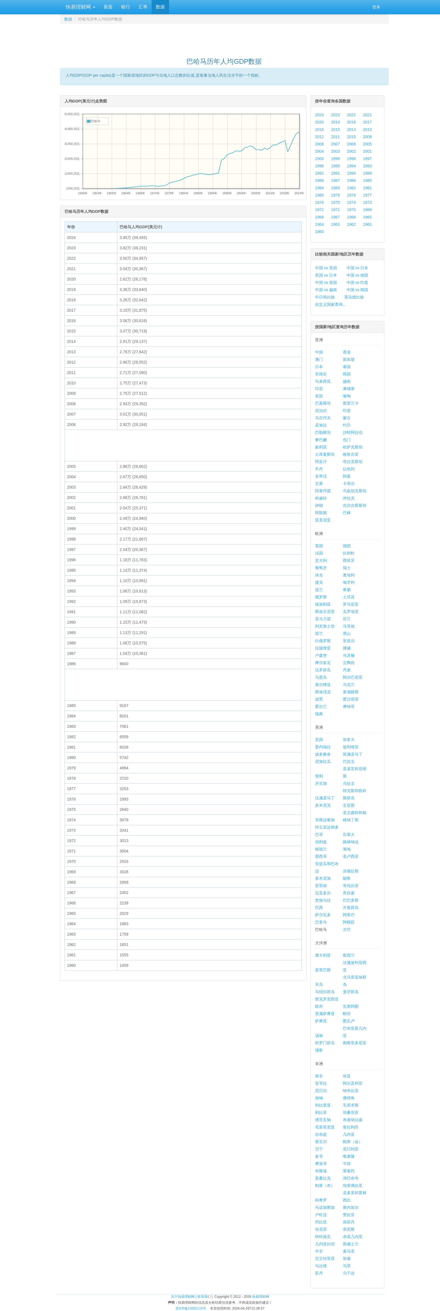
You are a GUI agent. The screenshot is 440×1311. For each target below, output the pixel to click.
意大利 (321, 560)
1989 (367, 173)
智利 (319, 776)
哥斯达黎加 (325, 820)
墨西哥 (321, 856)
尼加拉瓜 (323, 761)
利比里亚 (323, 1105)
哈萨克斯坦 (353, 447)
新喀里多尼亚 (354, 1043)
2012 (319, 136)
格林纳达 (351, 842)
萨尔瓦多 (323, 915)
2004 (319, 151)
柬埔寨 (349, 388)
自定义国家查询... (330, 304)
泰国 (347, 366)
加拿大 (349, 739)
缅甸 (347, 396)
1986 (351, 180)
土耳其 (349, 597)
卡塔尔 (349, 483)
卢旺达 (321, 1214)
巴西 (319, 907)
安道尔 (349, 641)
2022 (351, 115)
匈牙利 (349, 582)
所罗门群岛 (325, 1043)
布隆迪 (321, 1171)
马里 (347, 1266)
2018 (351, 122)
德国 (347, 546)
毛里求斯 (351, 1105)
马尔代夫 (323, 418)
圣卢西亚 (351, 856)
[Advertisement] (224, 38)
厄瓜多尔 (323, 893)
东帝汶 (321, 476)
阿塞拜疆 (323, 491)
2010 (351, 136)
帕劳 (347, 1013)
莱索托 (349, 1171)
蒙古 (347, 418)
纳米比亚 (351, 1090)
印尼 (319, 388)
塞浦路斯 (351, 692)
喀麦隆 (349, 1156)
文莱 (319, 483)
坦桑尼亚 (351, 1112)
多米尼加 (323, 878)
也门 (347, 439)
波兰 (319, 589)
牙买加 (321, 783)
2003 (335, 151)
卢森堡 (321, 655)
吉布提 (321, 1134)
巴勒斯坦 (323, 432)
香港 (347, 352)
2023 (335, 115)
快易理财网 (79, 7)
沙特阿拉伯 (353, 432)
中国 (319, 352)
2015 (335, 129)
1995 (335, 166)
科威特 (321, 498)
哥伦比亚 (351, 885)
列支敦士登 (325, 626)
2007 (335, 144)
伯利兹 (321, 842)
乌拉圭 (349, 783)
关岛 (319, 984)
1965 (367, 217)
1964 (319, 224)
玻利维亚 (351, 747)
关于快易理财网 (183, 1297)
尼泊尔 (321, 410)
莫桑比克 (323, 1178)
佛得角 (349, 1098)
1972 (319, 210)
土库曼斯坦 (325, 454)
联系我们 (204, 1297)
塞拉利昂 (351, 1127)
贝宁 (319, 1149)
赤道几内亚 (353, 1236)
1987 (335, 180)
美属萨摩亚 (325, 1013)
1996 (319, 166)
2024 (319, 115)
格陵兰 (321, 849)
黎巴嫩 (321, 439)
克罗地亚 (351, 611)
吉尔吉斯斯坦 (354, 505)
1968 (319, 217)
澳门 (319, 359)
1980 (319, 195)
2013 (367, 129)
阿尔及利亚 (353, 1083)
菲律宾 (321, 374)
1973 (367, 202)
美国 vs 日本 (326, 275)
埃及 (347, 1076)
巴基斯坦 (323, 403)
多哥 (319, 1156)
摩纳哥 (349, 706)
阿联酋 (321, 512)
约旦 (347, 425)
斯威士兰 (351, 1244)
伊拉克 (349, 498)
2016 (319, 129)
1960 (319, 231)
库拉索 (349, 893)
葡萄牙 (321, 568)
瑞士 (347, 568)
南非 (319, 1076)
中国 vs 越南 (326, 290)
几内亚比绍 (325, 1244)
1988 (319, 180)
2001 (367, 151)
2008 (319, 144)
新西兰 (349, 955)
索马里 (349, 1251)
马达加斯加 (325, 1207)
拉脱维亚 (323, 648)
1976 (319, 202)
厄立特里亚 (325, 1258)
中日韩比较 (325, 297)
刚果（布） (325, 1185)
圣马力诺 (323, 619)
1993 (367, 166)
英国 (319, 546)
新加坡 (349, 359)
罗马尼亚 (351, 604)
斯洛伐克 (323, 692)
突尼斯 (349, 1229)
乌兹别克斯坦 (354, 491)
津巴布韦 (351, 1178)
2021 (367, 115)
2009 (367, 136)
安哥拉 (321, 1083)
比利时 (349, 553)
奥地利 (349, 575)
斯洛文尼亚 (325, 611)
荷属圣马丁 (353, 754)
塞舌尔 (321, 1141)
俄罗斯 (321, 597)
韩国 (347, 374)
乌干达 (349, 1273)
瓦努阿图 (351, 1006)
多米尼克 (323, 805)
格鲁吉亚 (351, 454)
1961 (367, 224)
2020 (319, 122)
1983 (335, 188)
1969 (367, 210)
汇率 (142, 6)
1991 (335, 173)
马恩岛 (321, 677)
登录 (376, 7)
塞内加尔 (351, 1207)
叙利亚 (321, 447)
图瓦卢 (349, 1021)
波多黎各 (323, 754)
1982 (351, 188)
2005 (367, 144)
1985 (367, 180)
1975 (335, 202)
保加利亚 (323, 604)
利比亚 (321, 1112)
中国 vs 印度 (357, 282)
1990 (351, 173)
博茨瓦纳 (323, 1120)
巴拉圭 (349, 761)
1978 (351, 195)
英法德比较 (354, 297)
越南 (347, 381)
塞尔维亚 (323, 684)
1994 (351, 166)
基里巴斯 (323, 970)
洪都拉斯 (351, 871)
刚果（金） (353, 1141)
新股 (108, 6)
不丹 (319, 469)
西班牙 (349, 560)
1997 (367, 158)
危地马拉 (323, 900)
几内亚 (349, 1134)
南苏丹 (349, 1222)
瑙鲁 (319, 1050)
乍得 (347, 1163)
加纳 (319, 1098)
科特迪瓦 (323, 1236)
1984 (319, 188)
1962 (351, 224)
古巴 (347, 929)
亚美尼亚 (323, 520)
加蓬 (347, 1258)
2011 (335, 136)
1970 (351, 210)
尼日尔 (321, 1090)
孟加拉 (321, 425)
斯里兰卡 (351, 403)
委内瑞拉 (323, 747)
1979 (335, 195)
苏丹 (319, 1273)
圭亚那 (349, 805)
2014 (351, 129)
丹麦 (347, 670)
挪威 (347, 648)
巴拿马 (321, 922)
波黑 (319, 699)
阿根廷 (349, 922)
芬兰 (347, 619)
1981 (367, 188)
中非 (319, 1251)
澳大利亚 (323, 955)
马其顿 (349, 655)
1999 (335, 158)
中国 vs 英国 (326, 282)
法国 (319, 553)
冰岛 (319, 575)
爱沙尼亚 (351, 699)
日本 (319, 366)
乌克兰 (349, 684)
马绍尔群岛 (325, 991)
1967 (335, 217)
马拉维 (321, 1266)
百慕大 (349, 834)
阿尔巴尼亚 (353, 677)
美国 (319, 739)
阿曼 (347, 476)
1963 (335, 224)
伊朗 (319, 505)
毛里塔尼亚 (325, 1127)
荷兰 (319, 633)
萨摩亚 (321, 1021)
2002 (351, 151)
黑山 (347, 633)
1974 (351, 202)
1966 (351, 217)
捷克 (319, 582)
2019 (335, 122)
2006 (351, 144)
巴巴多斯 (351, 900)
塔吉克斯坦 (353, 461)
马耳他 (349, 626)
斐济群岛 (351, 991)
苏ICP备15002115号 (190, 1308)
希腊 (347, 589)
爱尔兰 (321, 706)
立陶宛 (349, 662)
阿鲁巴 (349, 915)
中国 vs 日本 (357, 268)
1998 (351, 158)
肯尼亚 (321, 1229)
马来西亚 (323, 381)
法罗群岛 (323, 670)
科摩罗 (321, 1200)
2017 (367, 122)
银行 (125, 6)
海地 (347, 849)
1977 (367, 195)
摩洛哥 (321, 1163)
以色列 (349, 469)
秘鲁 (347, 878)
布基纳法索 (353, 1120)
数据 (160, 6)
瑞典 (319, 714)
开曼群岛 (351, 907)
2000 (319, 158)
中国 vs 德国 (357, 275)
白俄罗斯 (323, 641)
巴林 (347, 512)
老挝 (319, 396)
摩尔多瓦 (323, 662)
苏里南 (321, 885)
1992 (319, 173)
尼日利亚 (351, 1149)
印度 (347, 410)
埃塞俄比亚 (353, 1185)
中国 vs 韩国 (357, 290)
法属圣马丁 (325, 798)
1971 (335, 210)
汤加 (319, 1035)
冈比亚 (321, 1222)
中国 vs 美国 (326, 268)
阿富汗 (321, 461)
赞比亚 (349, 1214)
